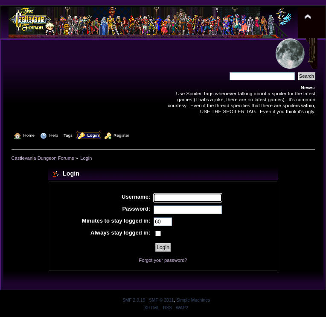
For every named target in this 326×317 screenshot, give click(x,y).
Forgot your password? (163, 260)
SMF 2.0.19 (134, 300)
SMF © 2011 (161, 300)
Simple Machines (193, 300)
